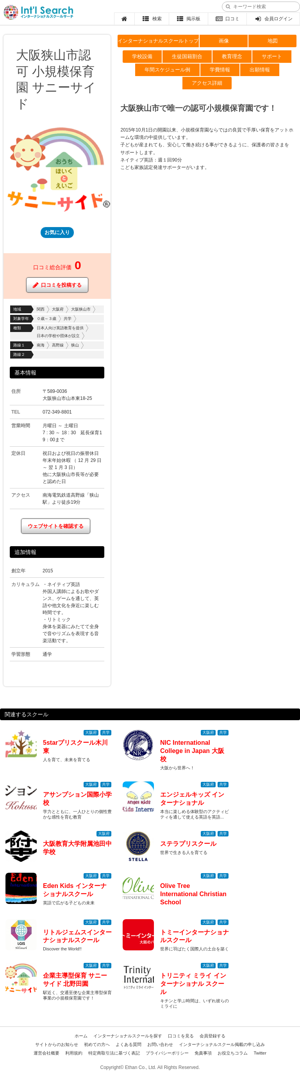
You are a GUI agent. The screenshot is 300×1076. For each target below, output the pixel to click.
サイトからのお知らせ (56, 1044)
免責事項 (203, 1053)
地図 (273, 41)
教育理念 (232, 56)
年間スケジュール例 (167, 70)
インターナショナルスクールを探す (127, 1035)
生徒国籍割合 (187, 56)
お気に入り (57, 232)
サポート (272, 56)
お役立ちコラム (233, 1053)
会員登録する (212, 1035)
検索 (152, 18)
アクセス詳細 (207, 83)
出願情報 (260, 70)
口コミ (227, 18)
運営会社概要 (46, 1053)
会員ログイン (273, 18)
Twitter (260, 1053)
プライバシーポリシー (167, 1053)
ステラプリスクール (188, 843)
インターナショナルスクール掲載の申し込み (222, 1044)
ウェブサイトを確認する (56, 526)
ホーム (81, 1035)
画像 (224, 41)
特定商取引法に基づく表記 (114, 1053)
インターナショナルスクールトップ (158, 41)
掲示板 (188, 18)
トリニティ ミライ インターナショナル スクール (193, 983)
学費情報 (220, 70)
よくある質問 (128, 1044)
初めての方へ (97, 1044)
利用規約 (73, 1053)
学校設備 (142, 56)
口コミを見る (181, 1035)
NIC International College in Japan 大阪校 (192, 750)
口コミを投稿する (57, 285)
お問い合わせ (160, 1044)
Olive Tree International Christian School (193, 894)
